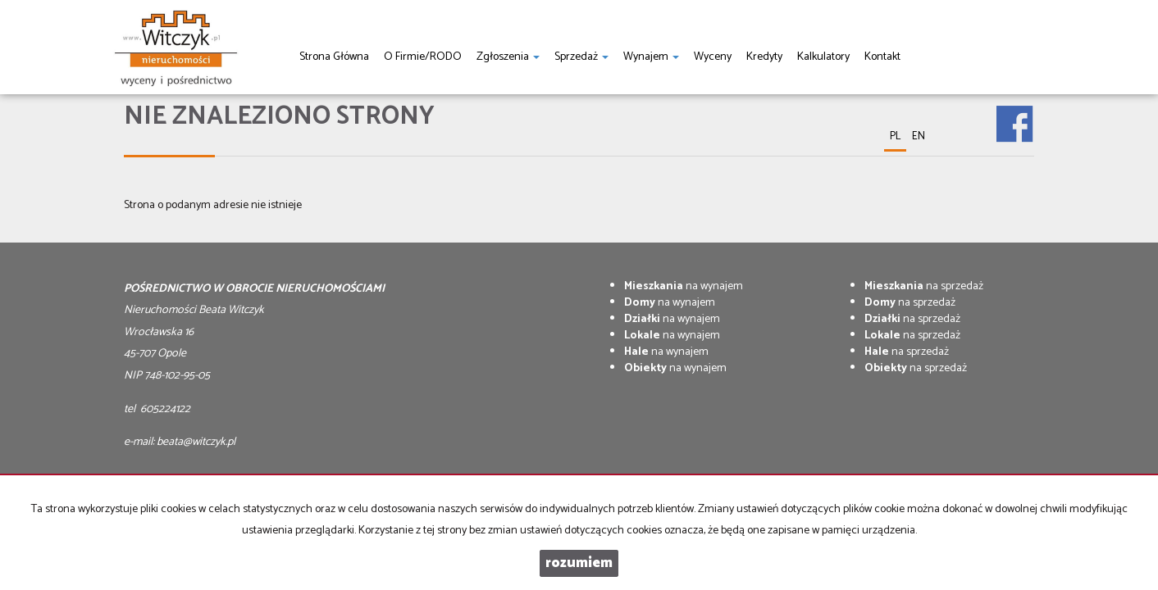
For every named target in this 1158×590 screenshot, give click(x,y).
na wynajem (683, 286)
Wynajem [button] (651, 57)
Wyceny (713, 57)
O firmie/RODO (423, 57)
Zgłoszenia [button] (508, 57)
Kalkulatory (823, 57)
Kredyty (764, 57)
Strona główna (334, 57)
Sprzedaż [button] (581, 57)
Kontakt (882, 57)
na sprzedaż (923, 286)
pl (895, 136)
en (918, 136)
